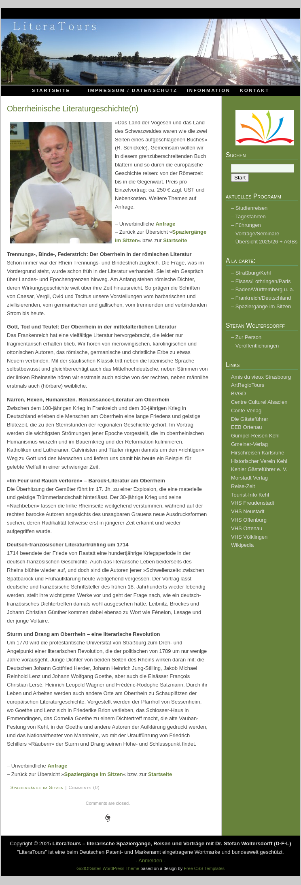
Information (208, 90)
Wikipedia (242, 545)
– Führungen (246, 225)
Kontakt (254, 90)
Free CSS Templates (204, 868)
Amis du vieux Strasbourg (261, 377)
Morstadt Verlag (249, 478)
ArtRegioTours (247, 385)
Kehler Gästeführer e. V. (259, 469)
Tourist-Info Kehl (250, 495)
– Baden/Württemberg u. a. (262, 289)
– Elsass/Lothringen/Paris (260, 281)
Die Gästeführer (249, 419)
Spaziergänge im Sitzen (93, 774)
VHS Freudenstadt (252, 503)
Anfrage (165, 224)
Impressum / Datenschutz (132, 90)
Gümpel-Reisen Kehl (255, 436)
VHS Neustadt (247, 511)
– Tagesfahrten (248, 216)
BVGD (238, 393)
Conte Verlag (246, 410)
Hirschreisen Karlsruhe (257, 453)
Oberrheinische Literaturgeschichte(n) (72, 108)
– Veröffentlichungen (255, 346)
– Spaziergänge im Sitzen (261, 306)
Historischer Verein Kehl (259, 461)
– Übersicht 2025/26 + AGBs (264, 242)
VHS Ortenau (246, 528)
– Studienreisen (249, 208)
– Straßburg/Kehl (251, 273)
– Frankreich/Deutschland (261, 298)
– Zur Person (246, 337)
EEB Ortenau (246, 427)
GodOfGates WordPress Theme (107, 868)
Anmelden (150, 860)
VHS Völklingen (249, 537)
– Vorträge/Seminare (255, 233)
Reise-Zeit (243, 486)
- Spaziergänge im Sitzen (35, 787)
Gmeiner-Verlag (249, 444)
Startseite (51, 90)
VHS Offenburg (249, 520)
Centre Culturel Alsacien (259, 402)
